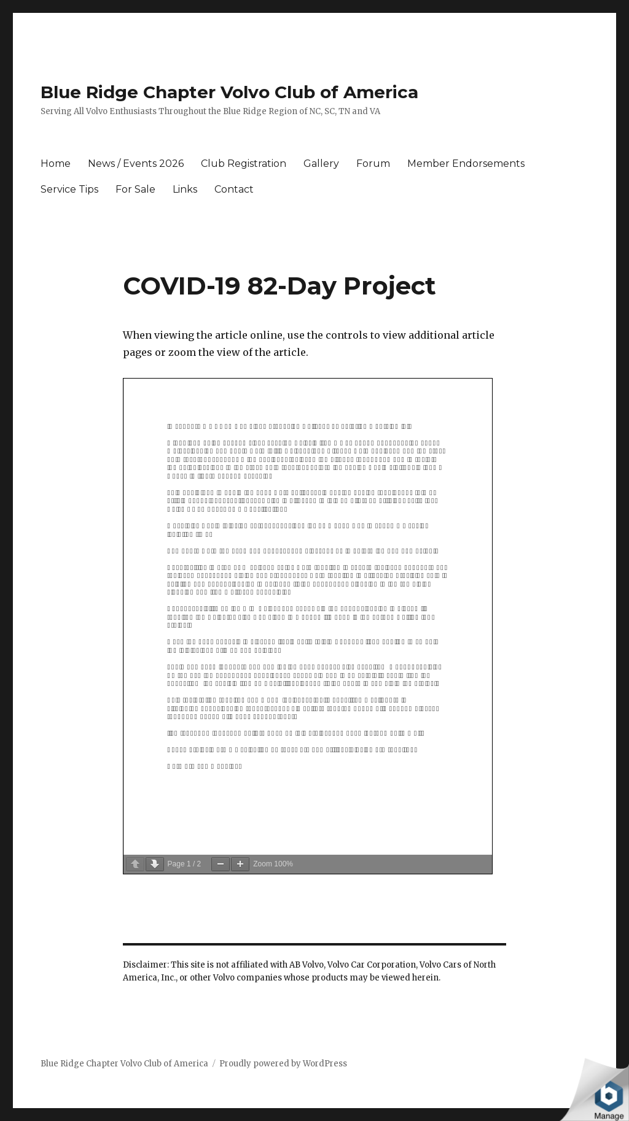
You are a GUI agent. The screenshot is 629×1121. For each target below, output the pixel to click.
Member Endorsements (466, 163)
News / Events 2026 (136, 163)
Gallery (321, 163)
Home (56, 163)
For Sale (135, 189)
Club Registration (243, 163)
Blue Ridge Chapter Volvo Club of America (229, 92)
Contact (234, 189)
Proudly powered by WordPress (283, 1063)
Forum (373, 163)
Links (185, 189)
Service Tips (69, 189)
